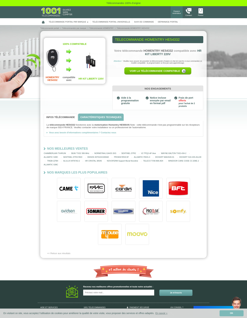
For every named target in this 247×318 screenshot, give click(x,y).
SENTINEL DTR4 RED (72, 157)
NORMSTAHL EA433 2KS (105, 153)
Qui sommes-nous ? (48, 289)
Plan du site (88, 300)
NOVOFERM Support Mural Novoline (122, 161)
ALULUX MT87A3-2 (71, 161)
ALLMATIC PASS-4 (142, 157)
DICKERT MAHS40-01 (164, 157)
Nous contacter (184, 290)
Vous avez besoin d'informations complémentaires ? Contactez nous (82, 132)
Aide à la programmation (50, 293)
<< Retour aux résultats (58, 230)
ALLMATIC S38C (51, 157)
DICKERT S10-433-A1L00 (190, 157)
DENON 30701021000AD (98, 157)
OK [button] (231, 313)
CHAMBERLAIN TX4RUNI (55, 153)
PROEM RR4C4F (121, 157)
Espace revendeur (176, 12)
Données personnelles (93, 289)
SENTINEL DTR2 (128, 153)
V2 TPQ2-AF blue (148, 153)
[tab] (60, 117)
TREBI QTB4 (52, 161)
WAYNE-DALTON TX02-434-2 (173, 153)
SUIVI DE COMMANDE (144, 22)
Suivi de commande (48, 296)
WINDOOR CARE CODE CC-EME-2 (183, 161)
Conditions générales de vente (96, 293)
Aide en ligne (45, 300)
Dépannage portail (168, 22)
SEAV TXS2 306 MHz (80, 153)
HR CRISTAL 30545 (93, 161)
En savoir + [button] (161, 313)
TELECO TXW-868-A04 (153, 161)
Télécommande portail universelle (111, 22)
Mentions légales (91, 296)
